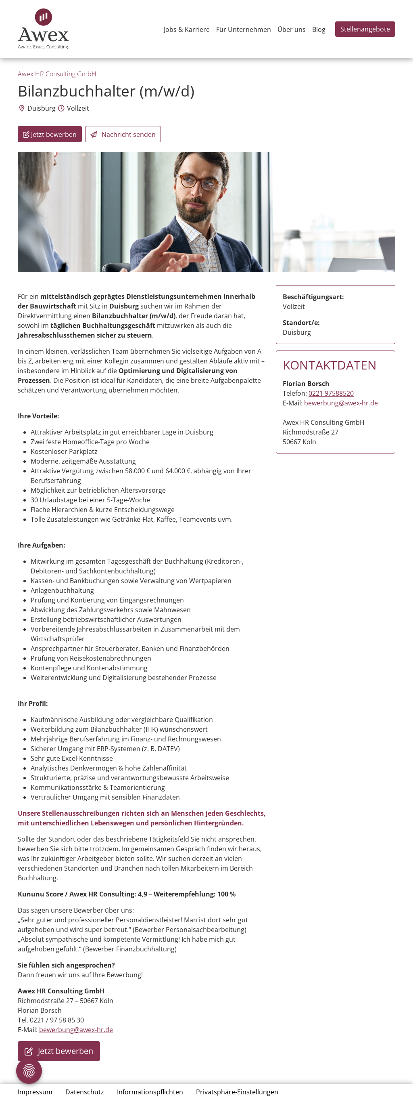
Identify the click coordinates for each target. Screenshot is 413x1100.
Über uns (291, 29)
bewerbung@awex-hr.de (76, 1029)
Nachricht (123, 134)
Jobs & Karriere (187, 29)
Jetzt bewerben (59, 1051)
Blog (318, 29)
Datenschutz (84, 1091)
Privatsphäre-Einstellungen (237, 1091)
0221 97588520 (331, 393)
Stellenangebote (365, 29)
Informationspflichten (150, 1091)
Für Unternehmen (243, 29)
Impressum (35, 1091)
